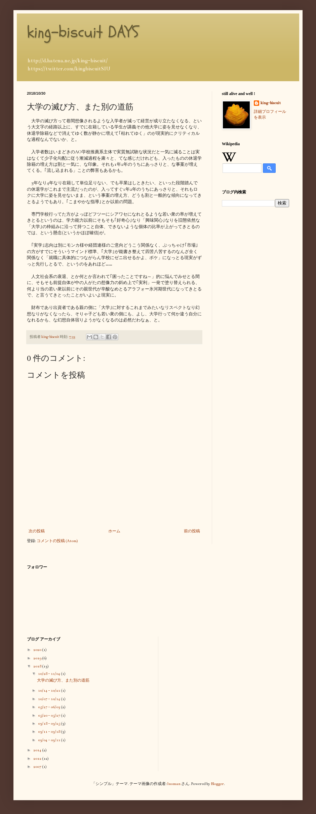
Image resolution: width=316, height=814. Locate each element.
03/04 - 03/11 (49, 740)
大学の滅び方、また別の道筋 (63, 680)
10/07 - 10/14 (49, 699)
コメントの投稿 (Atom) (57, 541)
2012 (37, 758)
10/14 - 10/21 (49, 690)
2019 (37, 658)
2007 (37, 766)
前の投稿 (192, 531)
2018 (37, 666)
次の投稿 (37, 531)
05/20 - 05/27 (49, 715)
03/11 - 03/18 (49, 731)
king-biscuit (271, 103)
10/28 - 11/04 (49, 673)
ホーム (114, 531)
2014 (37, 750)
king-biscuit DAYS (83, 32)
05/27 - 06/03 (49, 707)
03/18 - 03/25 (49, 723)
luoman (174, 784)
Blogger (217, 784)
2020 (37, 650)
